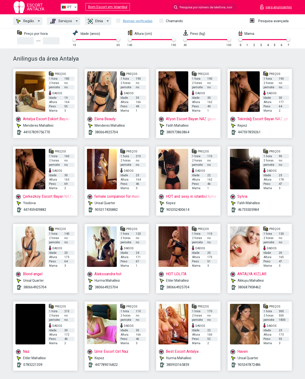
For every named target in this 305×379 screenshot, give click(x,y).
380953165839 (177, 365)
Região (25, 21)
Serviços (61, 21)
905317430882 (106, 210)
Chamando (174, 21)
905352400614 (177, 210)
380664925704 (106, 132)
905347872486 (249, 365)
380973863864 (177, 132)
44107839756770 (36, 132)
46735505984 (248, 210)
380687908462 (249, 287)
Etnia (95, 21)
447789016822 (106, 365)
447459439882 (34, 210)
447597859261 (249, 132)
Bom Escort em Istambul (107, 7)
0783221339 (32, 365)
